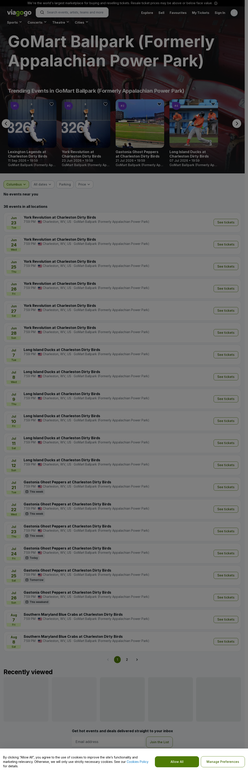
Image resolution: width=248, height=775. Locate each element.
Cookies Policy (137, 762)
